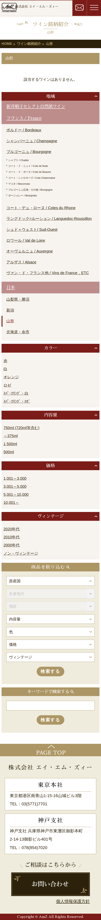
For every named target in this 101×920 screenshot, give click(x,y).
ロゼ (7, 385)
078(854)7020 (34, 847)
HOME (7, 44)
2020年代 (11, 529)
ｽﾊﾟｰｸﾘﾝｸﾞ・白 (15, 393)
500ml (8, 452)
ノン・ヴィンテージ (20, 553)
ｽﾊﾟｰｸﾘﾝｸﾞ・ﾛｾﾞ (16, 401)
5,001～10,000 (15, 494)
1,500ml (10, 444)
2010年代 (11, 537)
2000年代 (11, 545)
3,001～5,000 (14, 486)
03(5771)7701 (34, 804)
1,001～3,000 (14, 478)
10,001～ (11, 502)
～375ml (10, 436)
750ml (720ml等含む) (21, 428)
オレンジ (11, 377)
